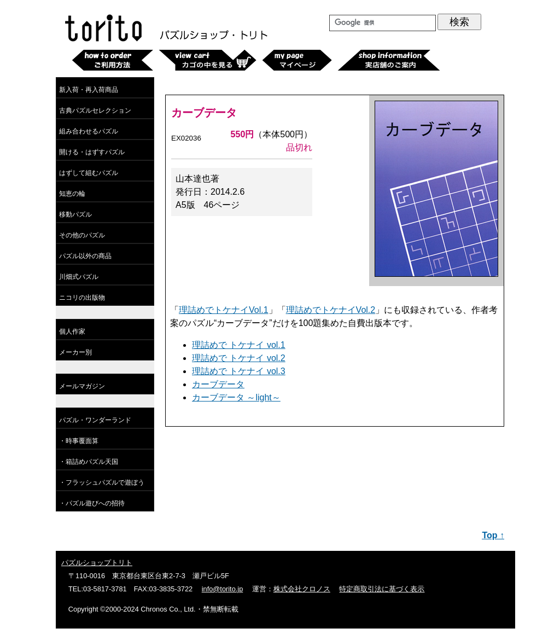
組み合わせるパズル (88, 131)
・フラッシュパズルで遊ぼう (101, 482)
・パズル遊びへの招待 (92, 503)
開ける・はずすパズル (92, 152)
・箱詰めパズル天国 (88, 462)
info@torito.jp (222, 589)
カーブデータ (218, 384)
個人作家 (72, 331)
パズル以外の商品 (85, 256)
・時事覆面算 (78, 441)
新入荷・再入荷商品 (88, 90)
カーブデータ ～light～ (236, 397)
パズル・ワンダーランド (95, 420)
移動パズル (75, 214)
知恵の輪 (72, 193)
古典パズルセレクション (95, 110)
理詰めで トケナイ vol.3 (238, 371)
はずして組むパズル (88, 173)
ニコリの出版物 (82, 297)
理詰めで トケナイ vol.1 (238, 345)
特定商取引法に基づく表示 (381, 589)
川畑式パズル (78, 277)
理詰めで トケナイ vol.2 (238, 358)
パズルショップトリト (96, 563)
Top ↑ (493, 535)
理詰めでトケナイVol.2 (331, 310)
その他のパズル (82, 235)
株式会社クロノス (301, 589)
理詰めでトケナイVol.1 (224, 310)
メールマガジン (82, 386)
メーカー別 (75, 352)
